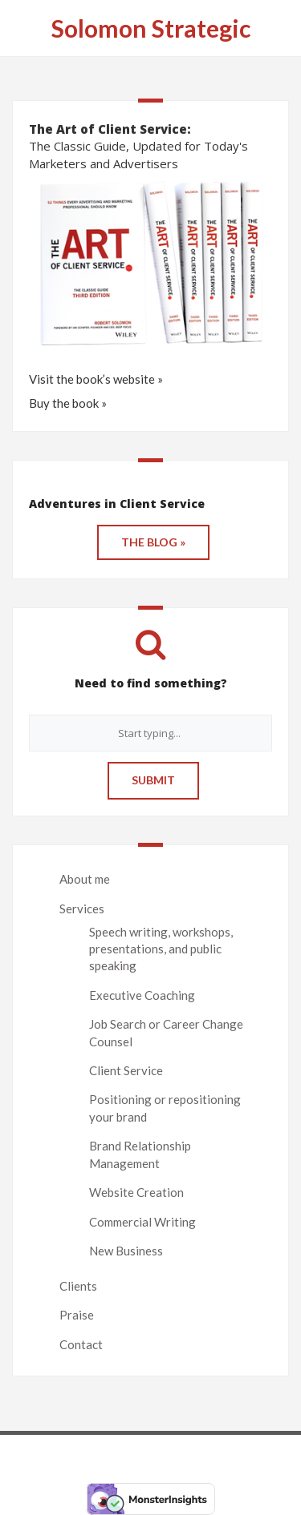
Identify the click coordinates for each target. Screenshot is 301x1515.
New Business (126, 1250)
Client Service (126, 1070)
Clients (78, 1286)
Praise (76, 1314)
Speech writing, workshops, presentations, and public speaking (161, 949)
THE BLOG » (153, 542)
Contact (81, 1344)
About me (84, 879)
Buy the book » (68, 403)
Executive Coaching (142, 995)
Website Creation (136, 1192)
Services (81, 908)
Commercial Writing (142, 1222)
